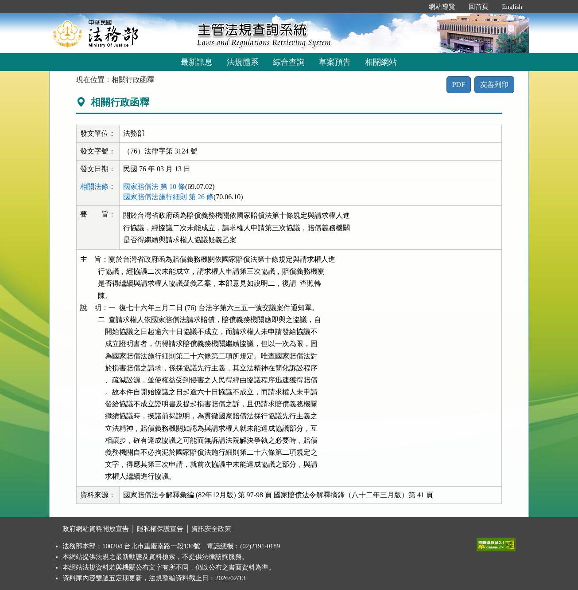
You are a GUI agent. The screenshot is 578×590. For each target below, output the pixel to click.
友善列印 (494, 84)
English (512, 6)
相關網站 (381, 62)
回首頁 (479, 6)
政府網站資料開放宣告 (95, 528)
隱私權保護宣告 (160, 528)
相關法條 (94, 186)
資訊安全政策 (211, 528)
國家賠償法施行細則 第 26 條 (168, 197)
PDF (458, 84)
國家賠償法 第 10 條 (154, 186)
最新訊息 (197, 62)
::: (413, 6)
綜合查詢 (289, 62)
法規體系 (243, 62)
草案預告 (335, 62)
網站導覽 (442, 6)
